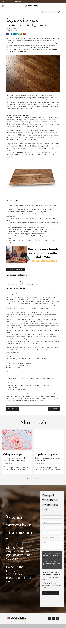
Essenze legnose (11, 30)
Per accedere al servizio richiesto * (50, 578)
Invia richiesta (50, 592)
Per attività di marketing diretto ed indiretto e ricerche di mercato (51, 585)
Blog (11, 1)
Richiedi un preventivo (15, 269)
